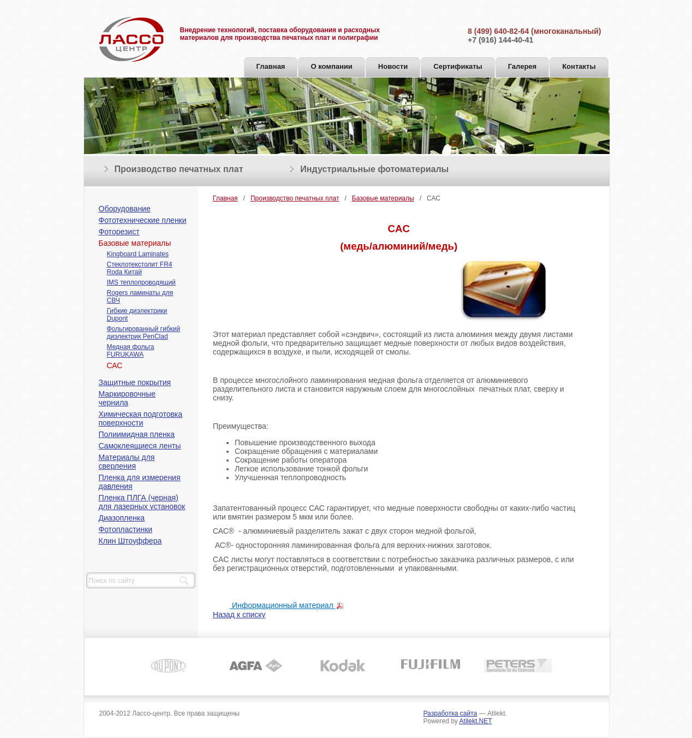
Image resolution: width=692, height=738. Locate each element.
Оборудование (125, 208)
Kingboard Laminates (138, 254)
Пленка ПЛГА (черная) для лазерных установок (142, 502)
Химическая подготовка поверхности (141, 418)
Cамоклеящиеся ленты (140, 445)
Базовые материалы (135, 243)
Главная (270, 66)
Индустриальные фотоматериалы (374, 169)
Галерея (522, 66)
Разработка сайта (450, 713)
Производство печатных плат (179, 169)
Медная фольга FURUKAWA (130, 350)
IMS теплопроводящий (141, 282)
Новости (393, 66)
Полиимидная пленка (137, 434)
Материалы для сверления (127, 461)
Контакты (578, 66)
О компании (331, 66)
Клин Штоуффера (130, 540)
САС (115, 365)
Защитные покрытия (135, 382)
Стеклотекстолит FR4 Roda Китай (139, 268)
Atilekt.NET (476, 721)
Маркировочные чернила (127, 398)
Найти (184, 581)
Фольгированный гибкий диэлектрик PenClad (144, 332)
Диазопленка (122, 517)
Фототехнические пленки (143, 220)
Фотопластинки (126, 529)
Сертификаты (457, 66)
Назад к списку (239, 614)
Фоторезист (119, 231)
